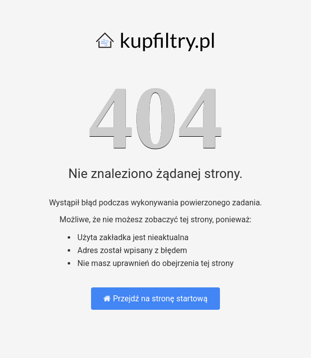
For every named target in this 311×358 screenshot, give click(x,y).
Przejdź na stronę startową (155, 298)
